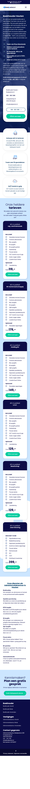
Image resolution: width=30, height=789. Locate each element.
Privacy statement (8, 753)
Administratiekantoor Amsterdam (12, 725)
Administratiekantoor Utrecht (11, 719)
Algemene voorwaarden (20, 753)
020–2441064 (18, 1)
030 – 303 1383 (7, 738)
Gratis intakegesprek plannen (14, 693)
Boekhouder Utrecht (8, 706)
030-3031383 (12, 1)
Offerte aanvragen (15, 116)
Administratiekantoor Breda (10, 722)
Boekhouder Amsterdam (9, 712)
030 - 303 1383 (13, 79)
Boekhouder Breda (8, 709)
